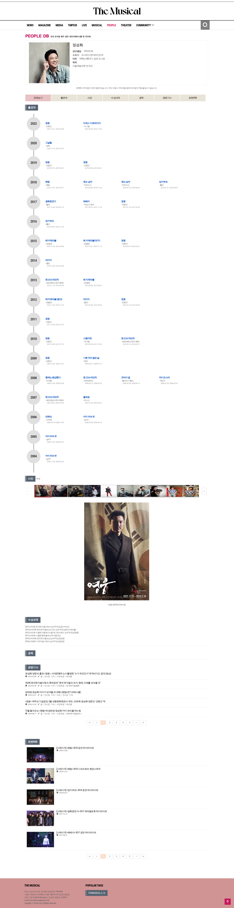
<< (90, 722)
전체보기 (38, 98)
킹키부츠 (163, 181)
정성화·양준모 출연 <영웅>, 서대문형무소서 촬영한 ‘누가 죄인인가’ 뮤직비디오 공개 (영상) (68, 673)
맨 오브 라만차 (52, 279)
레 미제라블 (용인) (53, 299)
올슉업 (86, 397)
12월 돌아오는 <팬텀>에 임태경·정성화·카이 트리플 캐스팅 (53, 710)
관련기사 (167, 98)
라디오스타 (164, 377)
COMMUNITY (145, 25)
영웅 (47, 123)
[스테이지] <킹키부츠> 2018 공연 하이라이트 (77, 790)
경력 (141, 98)
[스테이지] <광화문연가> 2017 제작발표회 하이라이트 (81, 811)
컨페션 (48, 416)
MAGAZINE (44, 25)
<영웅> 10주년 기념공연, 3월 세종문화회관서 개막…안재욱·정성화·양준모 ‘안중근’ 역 (65, 701)
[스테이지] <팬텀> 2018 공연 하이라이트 (75, 748)
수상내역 (115, 98)
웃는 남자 (87, 181)
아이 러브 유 (88, 416)
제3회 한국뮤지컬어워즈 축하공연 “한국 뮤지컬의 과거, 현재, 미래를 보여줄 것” (63, 683)
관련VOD (193, 98)
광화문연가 (50, 201)
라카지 (48, 260)
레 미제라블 (50, 240)
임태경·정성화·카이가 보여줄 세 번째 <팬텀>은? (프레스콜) (53, 692)
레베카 (86, 201)
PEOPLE (111, 25)
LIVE (84, 25)
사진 (89, 98)
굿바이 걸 (125, 377)
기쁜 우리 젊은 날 (91, 358)
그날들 (48, 142)
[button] (204, 491)
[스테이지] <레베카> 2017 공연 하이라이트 (76, 832)
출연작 (64, 98)
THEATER (126, 25)
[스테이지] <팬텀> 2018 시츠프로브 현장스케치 (78, 769)
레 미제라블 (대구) (91, 240)
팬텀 (47, 181)
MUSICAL (97, 25)
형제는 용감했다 (52, 377)
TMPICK (72, 25)
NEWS (30, 25)
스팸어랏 (87, 338)
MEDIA (59, 25)
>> (143, 722)
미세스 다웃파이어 (91, 123)
